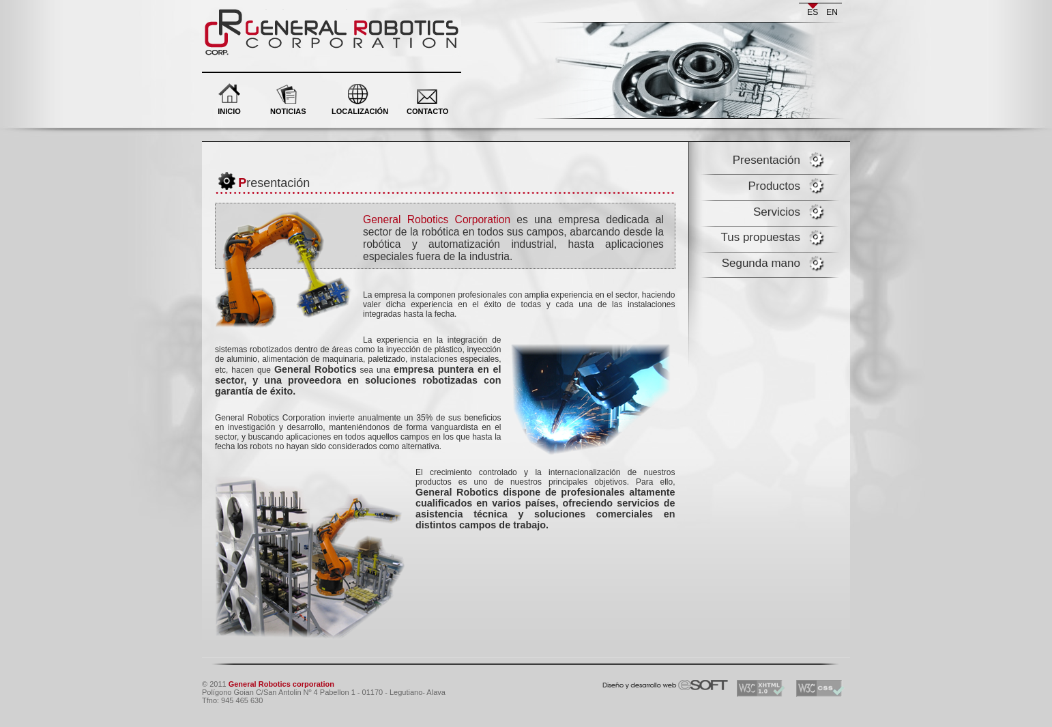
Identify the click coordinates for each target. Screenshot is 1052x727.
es (812, 12)
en (832, 12)
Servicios (776, 211)
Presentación (766, 160)
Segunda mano (761, 263)
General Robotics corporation (282, 13)
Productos (774, 186)
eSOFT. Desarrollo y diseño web (651, 682)
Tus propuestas (760, 237)
